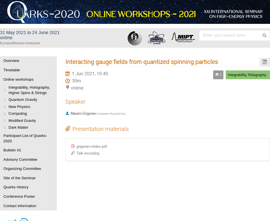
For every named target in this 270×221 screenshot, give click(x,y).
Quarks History (15, 187)
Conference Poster (19, 196)
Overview (11, 61)
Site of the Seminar (19, 178)
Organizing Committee (22, 168)
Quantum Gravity (23, 99)
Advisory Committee (20, 159)
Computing (18, 113)
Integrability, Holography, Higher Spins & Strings (29, 90)
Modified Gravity (22, 120)
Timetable (11, 70)
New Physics (19, 107)
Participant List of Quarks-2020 (25, 138)
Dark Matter (18, 127)
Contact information (19, 206)
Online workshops (18, 79)
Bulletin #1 (12, 150)
